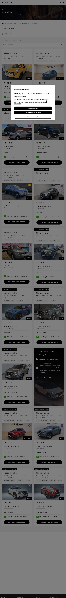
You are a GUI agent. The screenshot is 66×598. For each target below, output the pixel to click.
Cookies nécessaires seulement (33, 112)
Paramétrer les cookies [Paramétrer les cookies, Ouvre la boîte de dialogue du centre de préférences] (33, 116)
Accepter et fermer (33, 108)
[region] (33, 102)
